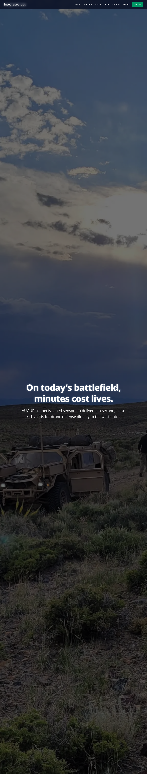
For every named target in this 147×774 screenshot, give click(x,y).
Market (98, 4)
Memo (78, 4)
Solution (88, 4)
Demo (126, 4)
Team (106, 4)
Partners (116, 4)
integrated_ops (15, 4)
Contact (137, 4)
